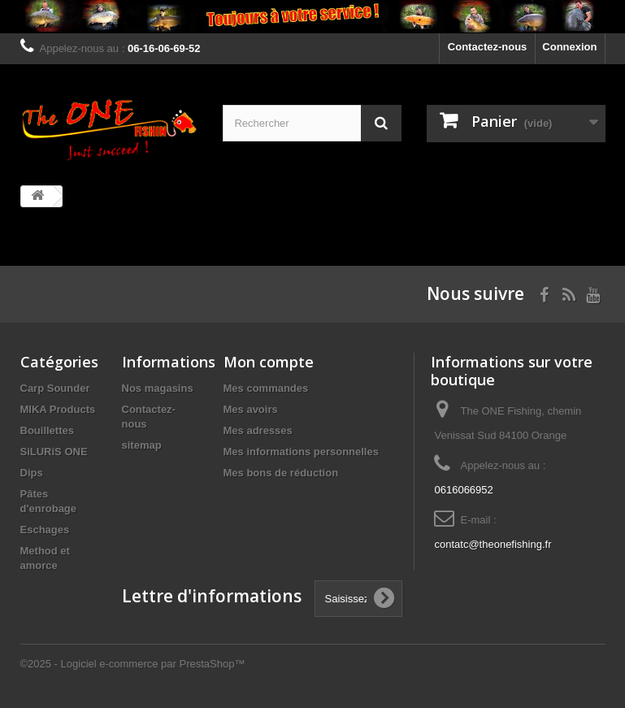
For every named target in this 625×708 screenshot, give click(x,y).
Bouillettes (47, 430)
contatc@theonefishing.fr (492, 544)
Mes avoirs (251, 409)
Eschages (45, 529)
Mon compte (269, 361)
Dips (31, 473)
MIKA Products (58, 409)
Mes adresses (258, 430)
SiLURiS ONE (54, 451)
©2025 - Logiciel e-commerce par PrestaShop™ (132, 664)
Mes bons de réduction (281, 473)
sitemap (142, 445)
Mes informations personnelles (301, 451)
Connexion (569, 47)
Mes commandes (266, 388)
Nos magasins (157, 388)
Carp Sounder (55, 388)
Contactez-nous (487, 47)
